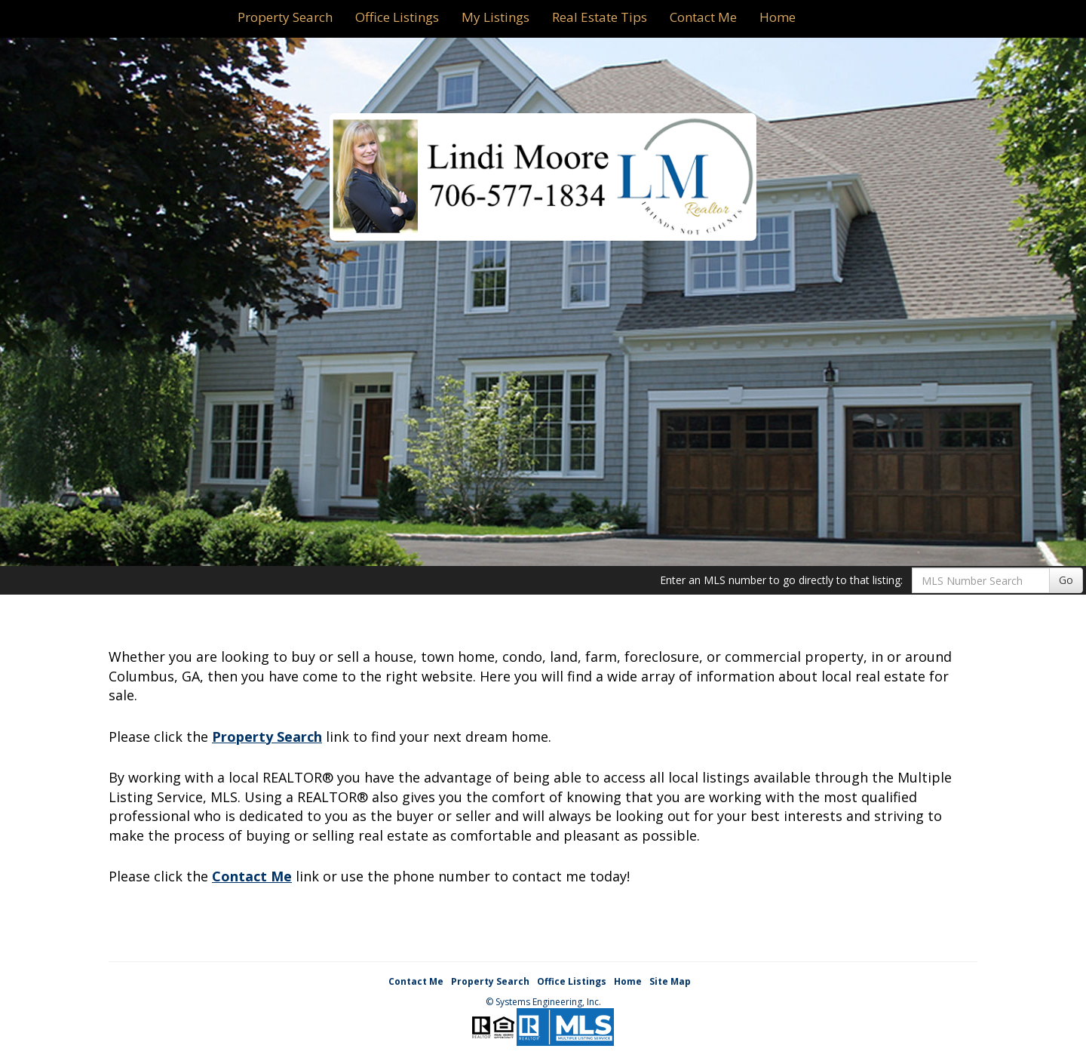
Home (777, 17)
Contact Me (703, 17)
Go (1066, 580)
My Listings (495, 17)
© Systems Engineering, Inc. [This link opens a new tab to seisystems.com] (543, 1001)
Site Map (670, 981)
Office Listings (397, 17)
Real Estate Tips (599, 17)
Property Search (285, 17)
